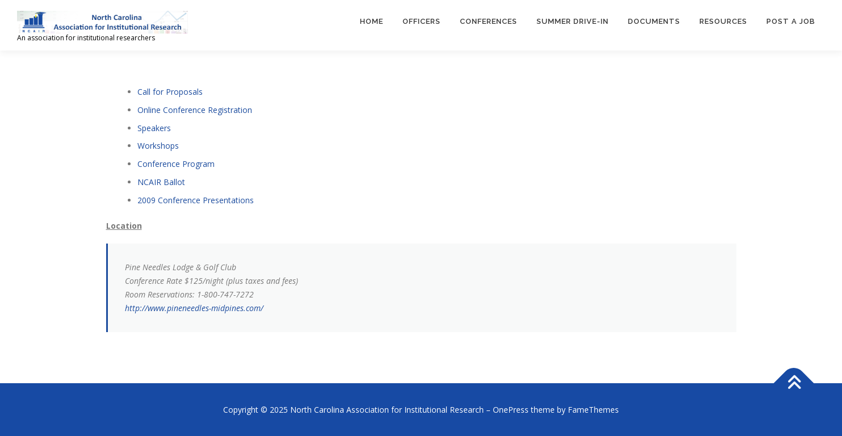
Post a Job (790, 21)
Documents (654, 21)
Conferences (488, 21)
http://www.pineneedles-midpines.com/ (194, 308)
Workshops (158, 145)
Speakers (154, 128)
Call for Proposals (170, 91)
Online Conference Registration (194, 109)
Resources (723, 21)
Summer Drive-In (573, 21)
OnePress (511, 409)
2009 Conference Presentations (195, 200)
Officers (422, 21)
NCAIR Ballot (161, 182)
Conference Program (176, 163)
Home (371, 21)
